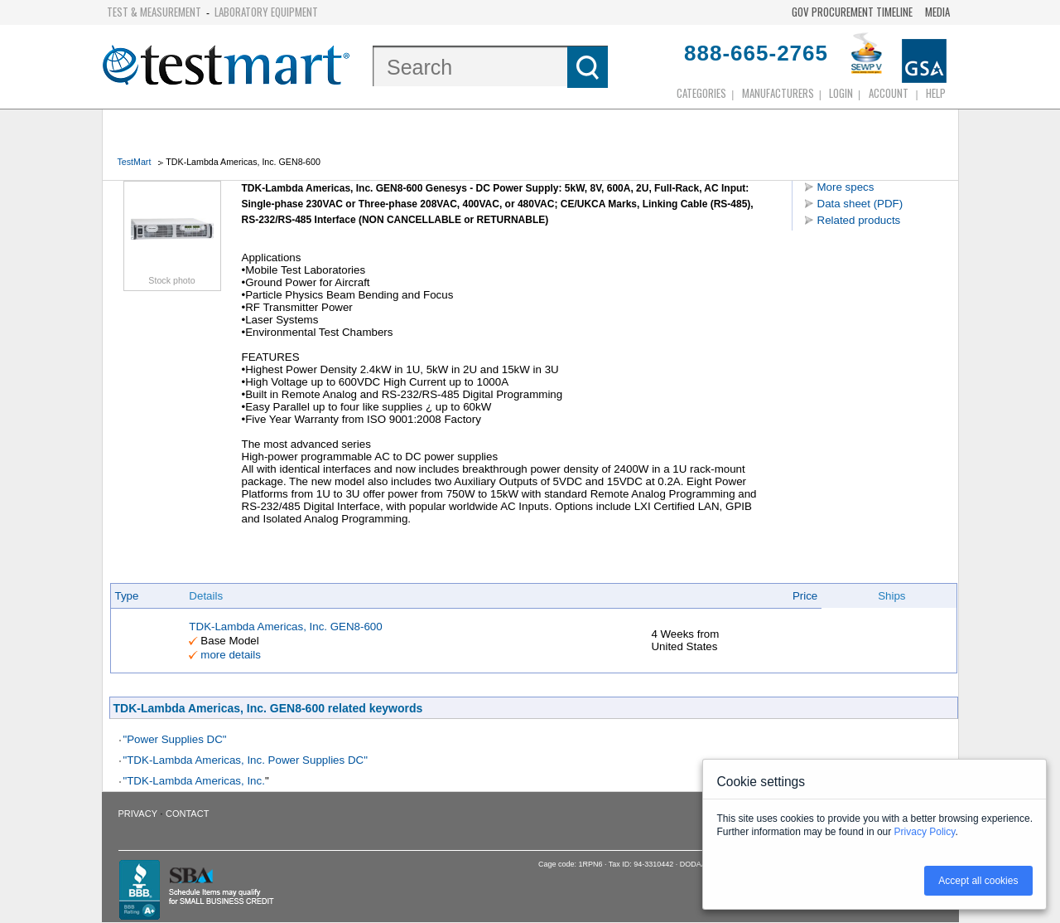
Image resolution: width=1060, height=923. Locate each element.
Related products (859, 220)
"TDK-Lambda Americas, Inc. (194, 781)
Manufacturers (778, 93)
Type (127, 596)
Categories (701, 93)
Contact (187, 814)
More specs (845, 187)
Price (805, 596)
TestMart (135, 162)
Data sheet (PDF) (860, 203)
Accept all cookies (978, 881)
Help (936, 93)
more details (230, 655)
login (841, 93)
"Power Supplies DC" (175, 739)
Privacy (137, 814)
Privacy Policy (925, 832)
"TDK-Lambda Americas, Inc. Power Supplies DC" (245, 760)
